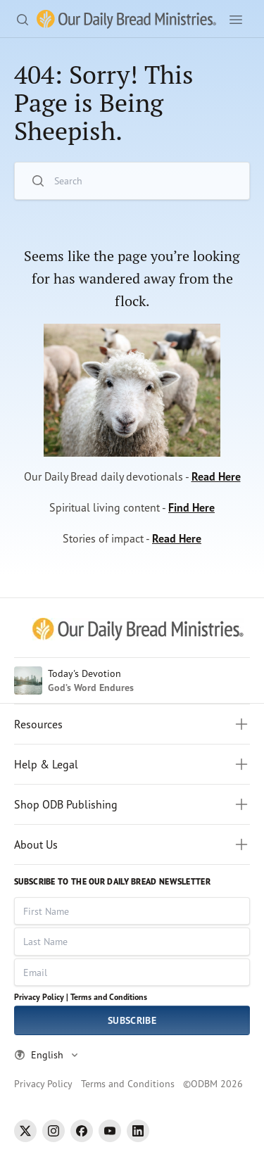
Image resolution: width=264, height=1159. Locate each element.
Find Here (191, 507)
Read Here (216, 476)
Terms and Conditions (108, 997)
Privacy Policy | (41, 997)
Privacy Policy (43, 1083)
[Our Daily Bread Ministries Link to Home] (126, 19)
